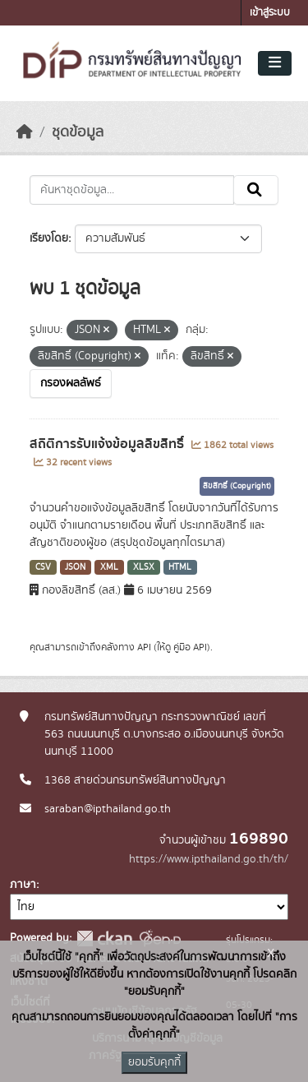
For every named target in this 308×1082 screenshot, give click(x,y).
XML (109, 567)
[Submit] (255, 190)
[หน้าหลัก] (24, 132)
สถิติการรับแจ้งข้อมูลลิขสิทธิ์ (108, 444)
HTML (179, 567)
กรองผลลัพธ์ (70, 383)
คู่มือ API (190, 647)
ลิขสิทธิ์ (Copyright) (237, 486)
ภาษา (23, 884)
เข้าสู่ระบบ (270, 13)
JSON (75, 567)
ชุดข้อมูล (77, 132)
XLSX (143, 567)
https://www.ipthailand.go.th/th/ (208, 859)
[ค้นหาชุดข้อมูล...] (132, 190)
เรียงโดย (49, 238)
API (144, 647)
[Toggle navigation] (275, 63)
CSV (43, 567)
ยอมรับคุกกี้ (154, 1062)
